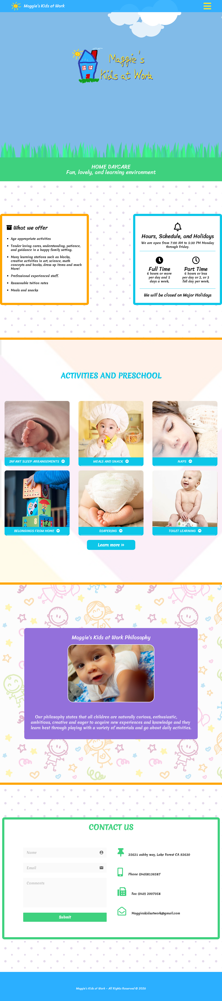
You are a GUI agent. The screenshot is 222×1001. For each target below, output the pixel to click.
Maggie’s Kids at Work (44, 6)
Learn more (111, 545)
